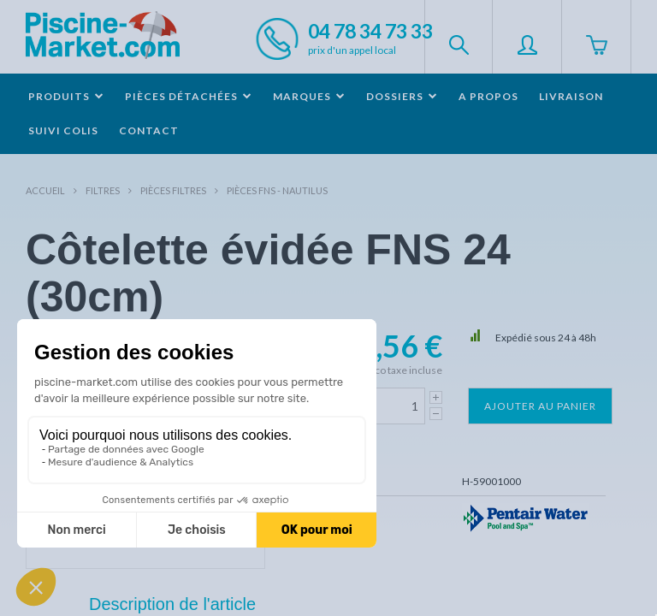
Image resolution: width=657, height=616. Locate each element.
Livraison (571, 96)
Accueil (45, 190)
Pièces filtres (173, 190)
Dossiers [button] (402, 96)
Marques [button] (309, 96)
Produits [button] (66, 96)
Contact (149, 130)
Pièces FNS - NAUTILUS (277, 190)
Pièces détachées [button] (188, 96)
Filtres (103, 190)
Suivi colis (63, 130)
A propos (488, 96)
